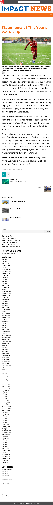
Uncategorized (6, 495)
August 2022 (5, 343)
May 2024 (4, 303)
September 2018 (6, 436)
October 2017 (6, 458)
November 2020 (6, 385)
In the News (5, 485)
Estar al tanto (6, 475)
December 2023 (6, 313)
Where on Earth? (6, 497)
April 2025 (4, 283)
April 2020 (4, 399)
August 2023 (5, 321)
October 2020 (6, 387)
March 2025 (5, 285)
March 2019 (5, 425)
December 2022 (6, 335)
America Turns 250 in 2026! (9, 238)
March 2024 (5, 307)
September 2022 (6, 341)
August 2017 (5, 462)
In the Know (5, 481)
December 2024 (6, 291)
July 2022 (4, 345)
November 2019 (6, 409)
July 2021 (4, 369)
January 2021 (5, 381)
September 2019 (6, 413)
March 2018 (5, 448)
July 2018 (4, 440)
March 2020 (5, 401)
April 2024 (4, 305)
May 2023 (4, 325)
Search (4, 229)
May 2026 (4, 259)
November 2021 (6, 361)
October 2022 (6, 339)
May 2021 (4, 373)
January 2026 (5, 267)
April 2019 (4, 423)
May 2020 (4, 397)
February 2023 (6, 331)
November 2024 (6, 293)
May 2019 (4, 421)
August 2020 (5, 391)
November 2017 (6, 456)
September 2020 (6, 389)
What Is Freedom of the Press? (11, 240)
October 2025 (6, 273)
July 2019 (4, 417)
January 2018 (5, 452)
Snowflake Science (16, 218)
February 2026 (6, 265)
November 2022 (6, 337)
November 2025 (6, 271)
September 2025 (6, 275)
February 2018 (6, 450)
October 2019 (6, 411)
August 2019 (5, 415)
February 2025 (6, 287)
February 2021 (6, 379)
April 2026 (4, 261)
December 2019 (6, 407)
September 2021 (6, 365)
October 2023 (6, 317)
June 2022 (4, 347)
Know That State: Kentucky (9, 242)
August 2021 (5, 367)
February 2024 (6, 309)
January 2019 (5, 429)
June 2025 (4, 279)
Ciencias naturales (7, 469)
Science (4, 491)
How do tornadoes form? (9, 244)
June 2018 (4, 442)
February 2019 (6, 427)
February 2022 (6, 355)
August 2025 (5, 277)
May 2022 (4, 349)
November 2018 (6, 432)
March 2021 (5, 377)
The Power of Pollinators (18, 201)
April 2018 (4, 446)
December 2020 (6, 383)
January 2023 (5, 333)
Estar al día (5, 471)
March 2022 (5, 353)
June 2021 (4, 371)
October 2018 (6, 435)
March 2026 (5, 263)
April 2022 (4, 351)
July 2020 (4, 393)
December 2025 (6, 269)
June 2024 (4, 301)
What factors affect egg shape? (11, 246)
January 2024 (5, 311)
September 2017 (6, 460)
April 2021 (4, 375)
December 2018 (6, 431)
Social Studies (13, 20)
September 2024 (6, 297)
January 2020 (5, 405)
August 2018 (5, 439)
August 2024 (5, 299)
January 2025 (5, 289)
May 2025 (4, 281)
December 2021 (6, 359)
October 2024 (6, 295)
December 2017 (6, 454)
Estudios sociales (7, 479)
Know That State (6, 489)
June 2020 (4, 395)
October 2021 (6, 363)
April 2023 (4, 327)
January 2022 (5, 357)
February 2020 (6, 403)
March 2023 (5, 329)
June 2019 (4, 419)
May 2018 (4, 444)
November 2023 (6, 315)
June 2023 (4, 323)
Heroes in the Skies (16, 209)
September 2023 (6, 319)
